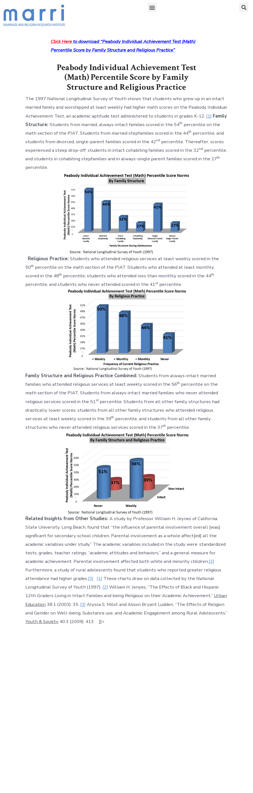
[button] (152, 7)
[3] (90, 578)
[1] (209, 116)
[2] (211, 561)
